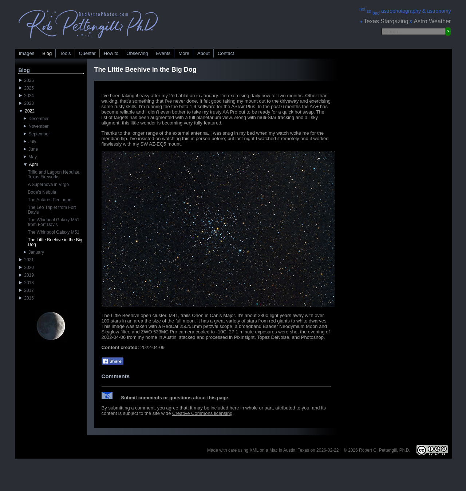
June (31, 149)
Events (163, 53)
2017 (26, 290)
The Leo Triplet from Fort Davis (52, 210)
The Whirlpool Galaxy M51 (53, 232)
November (36, 126)
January (34, 252)
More (183, 53)
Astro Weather (432, 21)
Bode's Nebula (42, 192)
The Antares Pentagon (49, 199)
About (203, 53)
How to (111, 53)
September (37, 133)
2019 (26, 275)
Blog (47, 53)
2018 (26, 282)
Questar (87, 53)
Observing (137, 53)
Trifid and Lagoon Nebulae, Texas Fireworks (54, 174)
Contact (226, 53)
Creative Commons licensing (202, 413)
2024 (26, 95)
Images (27, 53)
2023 (26, 103)
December (36, 118)
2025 (26, 88)
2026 (26, 80)
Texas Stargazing (386, 21)
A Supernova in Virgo (48, 184)
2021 (26, 259)
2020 (26, 267)
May (30, 156)
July (30, 141)
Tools (65, 53)
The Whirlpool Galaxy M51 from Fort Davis (53, 222)
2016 (26, 298)
